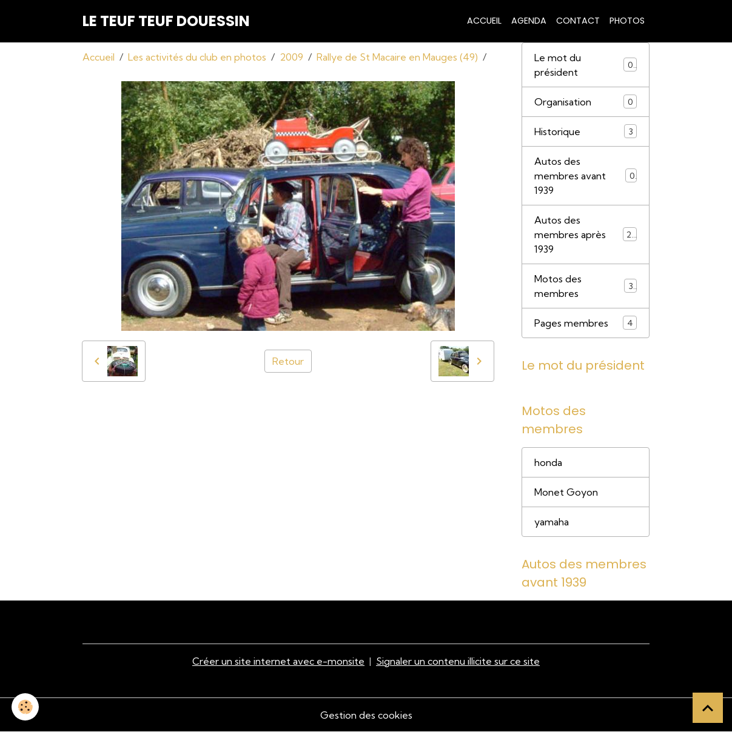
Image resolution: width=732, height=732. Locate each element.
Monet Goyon (566, 492)
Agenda (528, 21)
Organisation (585, 101)
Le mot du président (585, 65)
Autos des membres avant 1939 (585, 175)
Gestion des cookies (366, 715)
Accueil (484, 21)
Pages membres (585, 323)
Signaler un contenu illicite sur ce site (458, 661)
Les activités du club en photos (197, 57)
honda (548, 462)
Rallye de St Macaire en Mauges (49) (397, 57)
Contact (578, 21)
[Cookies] (25, 706)
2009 (291, 57)
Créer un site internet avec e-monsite (278, 661)
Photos (627, 21)
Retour (288, 361)
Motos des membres (585, 286)
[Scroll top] (708, 708)
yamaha (551, 522)
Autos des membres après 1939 (585, 234)
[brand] (166, 21)
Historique (585, 131)
